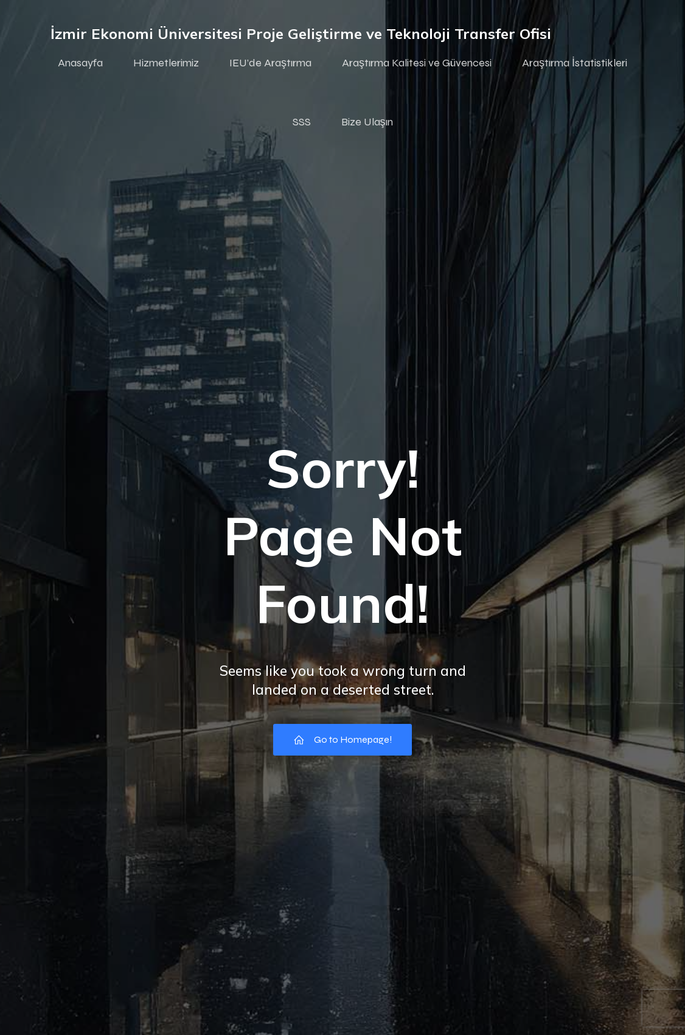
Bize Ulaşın (367, 121)
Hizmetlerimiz (166, 62)
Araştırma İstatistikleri (574, 62)
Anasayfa (80, 62)
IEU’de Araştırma (270, 62)
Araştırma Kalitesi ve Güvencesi (417, 62)
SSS (302, 121)
